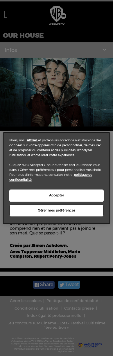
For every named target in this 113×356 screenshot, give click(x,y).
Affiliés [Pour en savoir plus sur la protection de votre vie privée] (32, 140)
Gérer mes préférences (56, 210)
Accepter (56, 195)
